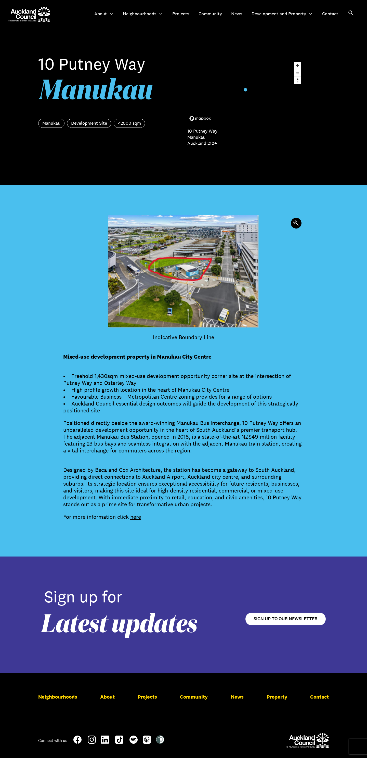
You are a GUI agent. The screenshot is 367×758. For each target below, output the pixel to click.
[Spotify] (133, 741)
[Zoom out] (297, 73)
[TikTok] (119, 742)
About (103, 14)
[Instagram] (92, 741)
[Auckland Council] (307, 740)
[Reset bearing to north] (297, 80)
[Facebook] (77, 742)
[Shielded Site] (160, 741)
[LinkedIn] (105, 741)
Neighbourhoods (143, 14)
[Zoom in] (297, 65)
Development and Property (282, 14)
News (236, 14)
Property (277, 697)
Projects (180, 14)
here (135, 516)
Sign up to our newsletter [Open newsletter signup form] (286, 619)
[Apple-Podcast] (147, 741)
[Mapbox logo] (200, 118)
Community (210, 14)
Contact (330, 14)
